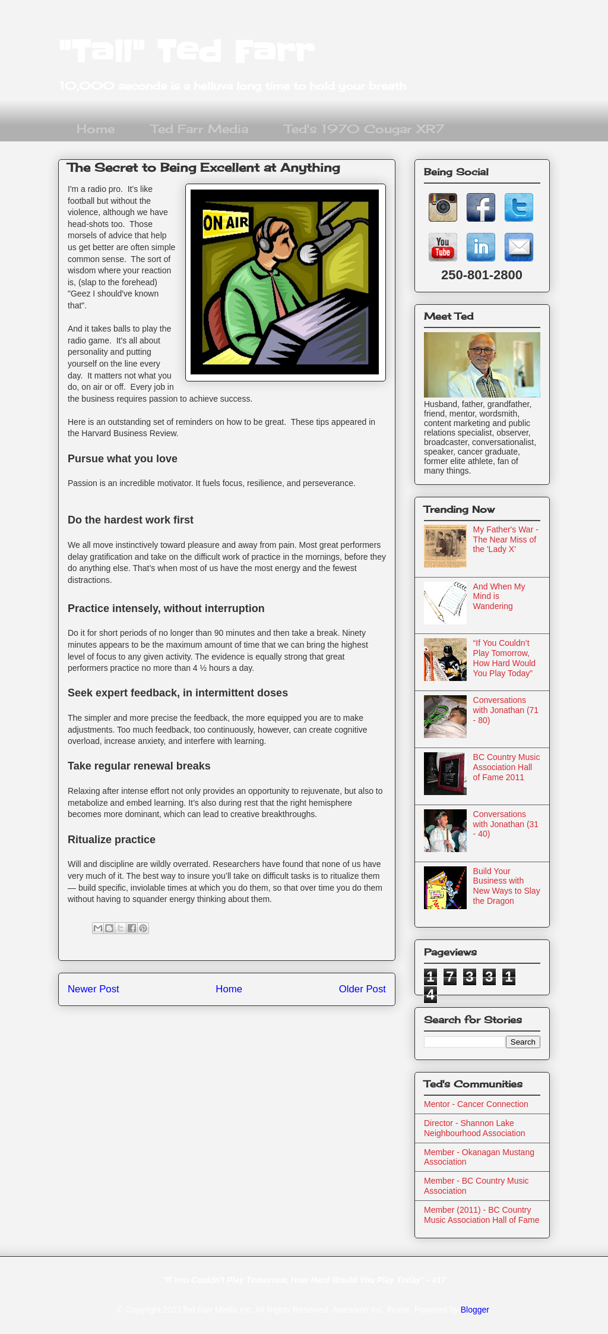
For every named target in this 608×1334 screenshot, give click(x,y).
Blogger (475, 1309)
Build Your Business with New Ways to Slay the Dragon (506, 886)
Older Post (362, 989)
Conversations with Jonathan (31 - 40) (506, 824)
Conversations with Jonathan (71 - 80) (506, 710)
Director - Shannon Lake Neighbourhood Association (474, 1128)
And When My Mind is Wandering (499, 596)
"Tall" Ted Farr (186, 51)
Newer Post (93, 989)
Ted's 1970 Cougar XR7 (364, 128)
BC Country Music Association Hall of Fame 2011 (506, 767)
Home (96, 128)
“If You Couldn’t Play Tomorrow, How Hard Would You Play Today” (504, 657)
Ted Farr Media (199, 128)
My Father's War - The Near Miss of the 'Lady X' (506, 539)
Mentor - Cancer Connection (476, 1104)
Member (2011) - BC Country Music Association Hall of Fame (482, 1215)
